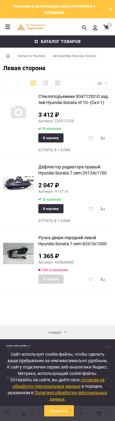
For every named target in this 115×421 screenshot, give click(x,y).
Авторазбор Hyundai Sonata (74, 55)
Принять (59, 411)
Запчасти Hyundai (31, 55)
